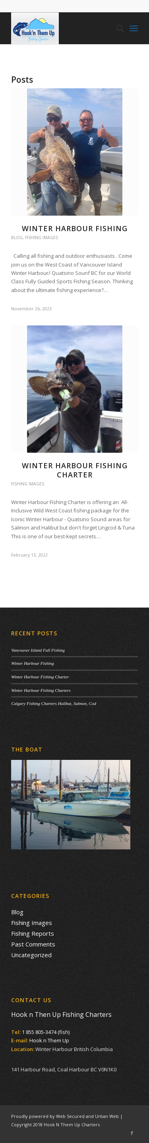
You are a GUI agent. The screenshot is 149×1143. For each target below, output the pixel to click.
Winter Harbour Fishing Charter (75, 470)
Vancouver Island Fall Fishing (38, 650)
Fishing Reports (32, 933)
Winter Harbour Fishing (75, 228)
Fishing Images (41, 237)
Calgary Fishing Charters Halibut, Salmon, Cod (53, 703)
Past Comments (33, 944)
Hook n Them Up (49, 1040)
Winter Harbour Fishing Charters (40, 690)
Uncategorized (31, 955)
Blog (17, 237)
